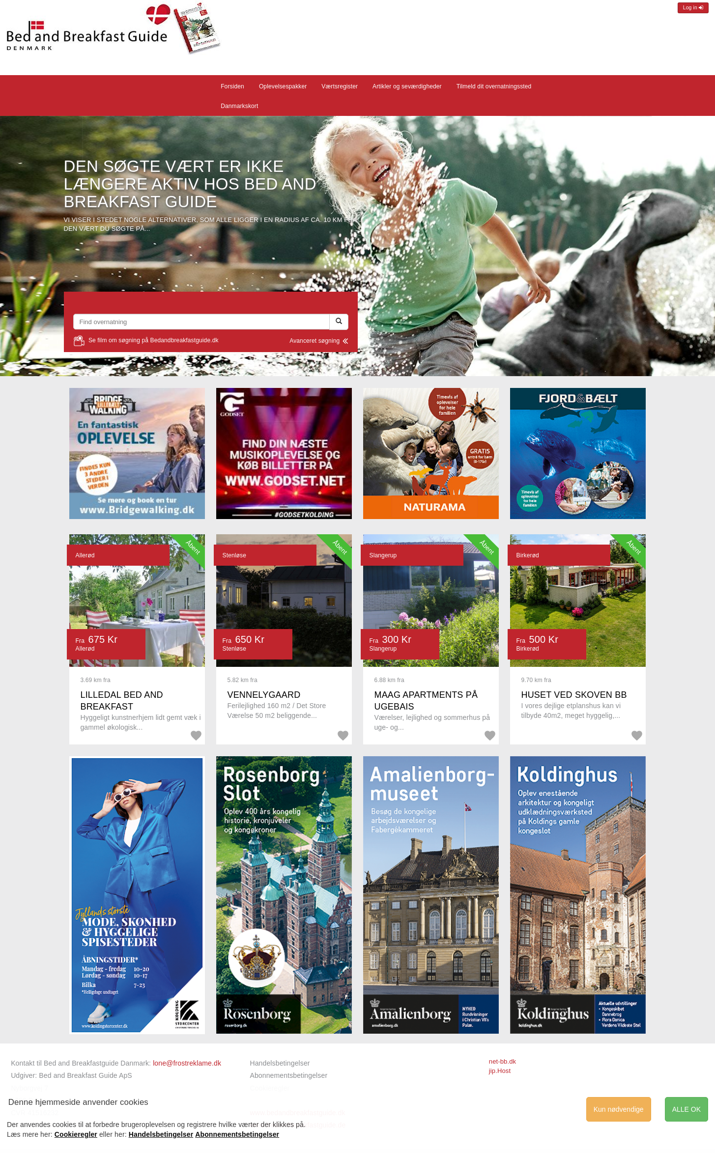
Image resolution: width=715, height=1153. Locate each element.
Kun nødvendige (619, 1109)
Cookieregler (76, 1134)
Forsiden (232, 86)
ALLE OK (686, 1109)
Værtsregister (339, 86)
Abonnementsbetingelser (288, 1075)
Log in (693, 7)
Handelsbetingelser (280, 1063)
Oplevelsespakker (283, 86)
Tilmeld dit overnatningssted (494, 86)
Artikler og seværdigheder (407, 86)
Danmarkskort (239, 106)
